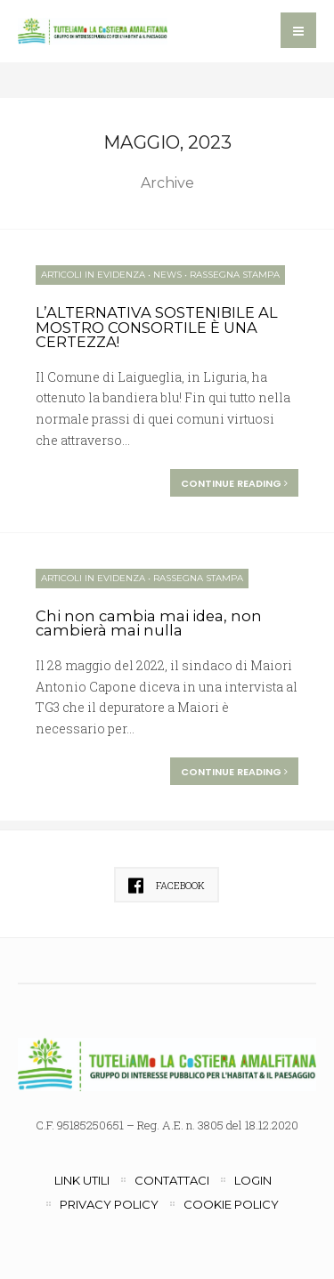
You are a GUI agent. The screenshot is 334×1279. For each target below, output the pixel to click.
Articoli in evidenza (93, 274)
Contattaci (171, 1180)
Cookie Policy (231, 1204)
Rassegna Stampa (235, 274)
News (167, 274)
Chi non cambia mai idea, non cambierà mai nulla (149, 623)
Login (253, 1180)
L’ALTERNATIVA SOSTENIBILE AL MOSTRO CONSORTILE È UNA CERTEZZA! (157, 327)
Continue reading (234, 483)
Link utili (82, 1180)
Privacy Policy (109, 1204)
